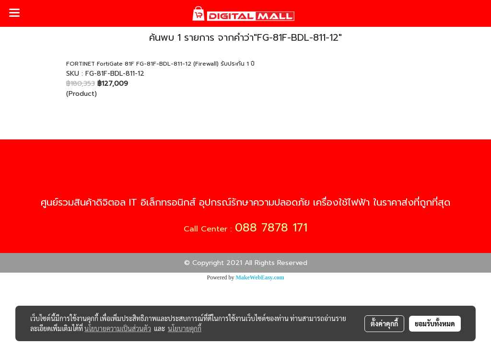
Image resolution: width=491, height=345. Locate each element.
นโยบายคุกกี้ (184, 328)
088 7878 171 (271, 227)
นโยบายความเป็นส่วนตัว (117, 328)
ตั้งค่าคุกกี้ (384, 323)
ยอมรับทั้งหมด (435, 323)
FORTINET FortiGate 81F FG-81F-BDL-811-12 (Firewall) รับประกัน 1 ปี (160, 63)
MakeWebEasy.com (260, 277)
